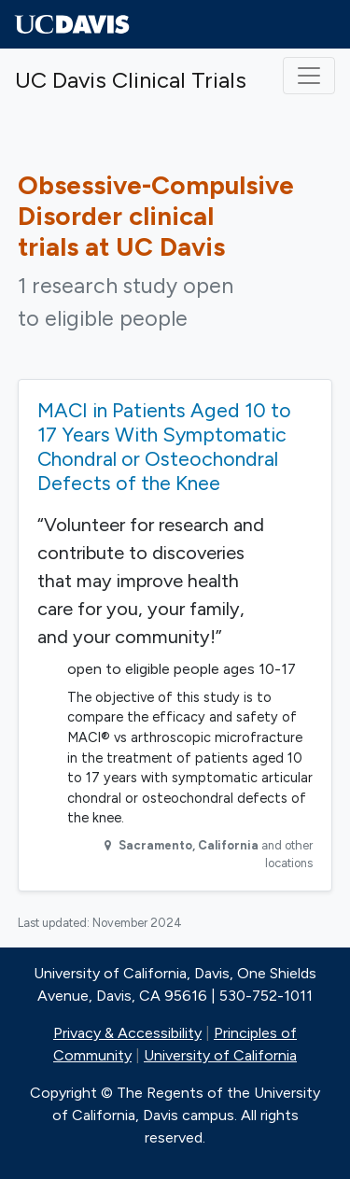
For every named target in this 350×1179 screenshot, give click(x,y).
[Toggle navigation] (309, 75)
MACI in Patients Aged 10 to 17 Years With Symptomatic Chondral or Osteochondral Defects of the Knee (164, 446)
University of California (220, 1055)
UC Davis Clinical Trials (130, 79)
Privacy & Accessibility (127, 1033)
